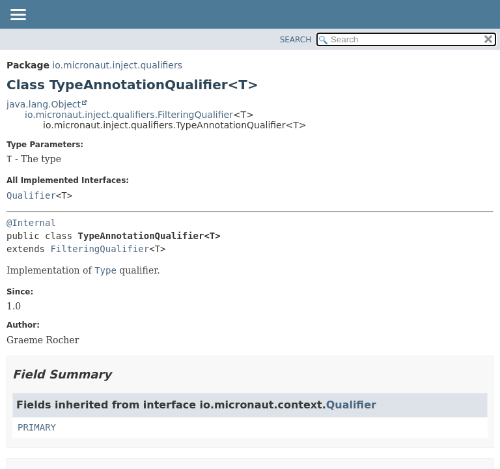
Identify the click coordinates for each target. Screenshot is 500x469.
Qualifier (31, 195)
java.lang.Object (44, 104)
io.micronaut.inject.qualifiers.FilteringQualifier (129, 114)
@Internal (31, 223)
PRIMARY (37, 427)
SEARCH (296, 39)
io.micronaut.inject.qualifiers (117, 65)
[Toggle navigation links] (18, 16)
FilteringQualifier (99, 249)
